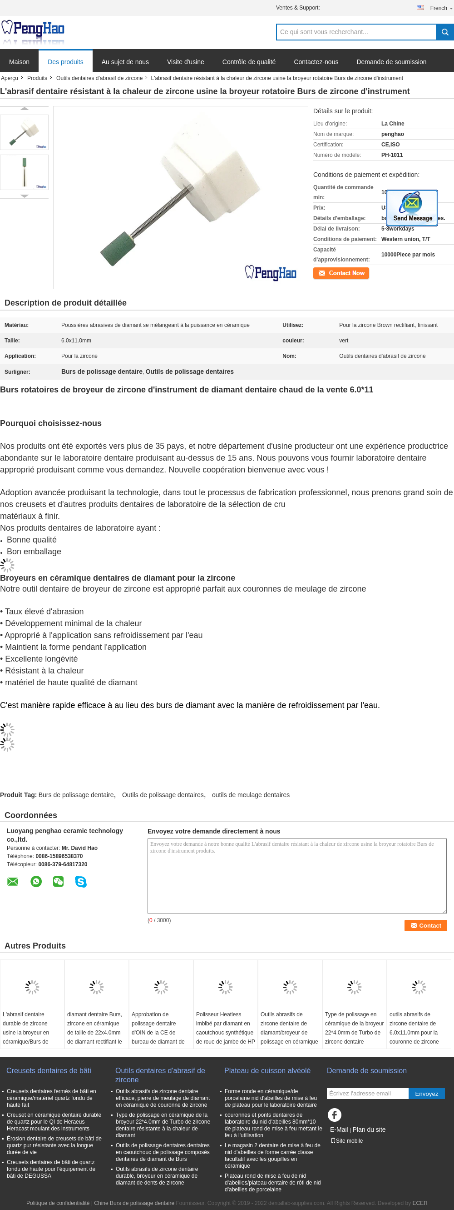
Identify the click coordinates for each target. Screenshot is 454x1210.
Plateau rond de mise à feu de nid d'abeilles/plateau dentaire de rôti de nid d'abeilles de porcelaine (273, 1183)
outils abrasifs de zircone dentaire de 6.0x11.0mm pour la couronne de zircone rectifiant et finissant (414, 1032)
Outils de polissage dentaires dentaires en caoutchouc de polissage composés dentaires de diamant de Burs (163, 1152)
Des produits (66, 61)
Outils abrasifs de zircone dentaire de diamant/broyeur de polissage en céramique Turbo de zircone (289, 1032)
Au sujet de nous (125, 61)
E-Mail (339, 1129)
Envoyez (426, 1093)
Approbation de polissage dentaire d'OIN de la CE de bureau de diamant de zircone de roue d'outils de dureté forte (160, 1037)
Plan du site (368, 1129)
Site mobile (347, 1141)
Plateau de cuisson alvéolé (267, 1070)
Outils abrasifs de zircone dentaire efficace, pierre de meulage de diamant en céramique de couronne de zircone (163, 1098)
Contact (322, 272)
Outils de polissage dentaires (163, 794)
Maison (19, 61)
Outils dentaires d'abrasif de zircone (99, 78)
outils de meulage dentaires (251, 794)
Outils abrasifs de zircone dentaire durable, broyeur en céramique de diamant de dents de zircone (157, 1176)
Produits (37, 78)
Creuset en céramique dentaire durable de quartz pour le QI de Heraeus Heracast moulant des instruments (54, 1122)
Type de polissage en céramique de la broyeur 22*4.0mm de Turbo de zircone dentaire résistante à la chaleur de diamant (354, 1037)
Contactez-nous (316, 61)
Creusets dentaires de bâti (48, 1070)
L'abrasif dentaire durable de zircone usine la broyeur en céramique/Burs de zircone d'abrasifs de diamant (28, 1037)
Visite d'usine (185, 61)
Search (445, 32)
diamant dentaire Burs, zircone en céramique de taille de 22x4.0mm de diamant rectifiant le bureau (94, 1032)
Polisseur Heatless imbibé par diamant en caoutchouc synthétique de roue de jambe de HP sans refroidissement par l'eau (225, 1037)
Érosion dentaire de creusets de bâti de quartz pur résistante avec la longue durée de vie (54, 1145)
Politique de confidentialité (57, 1203)
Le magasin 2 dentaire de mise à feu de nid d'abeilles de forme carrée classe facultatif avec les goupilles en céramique (273, 1155)
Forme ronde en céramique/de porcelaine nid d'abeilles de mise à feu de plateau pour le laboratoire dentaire (271, 1098)
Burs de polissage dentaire (76, 794)
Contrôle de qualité (249, 61)
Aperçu (9, 78)
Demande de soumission (391, 61)
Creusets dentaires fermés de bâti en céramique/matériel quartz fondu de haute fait (51, 1098)
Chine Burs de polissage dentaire (134, 1203)
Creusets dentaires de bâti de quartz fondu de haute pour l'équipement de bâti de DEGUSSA (51, 1169)
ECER (420, 1203)
